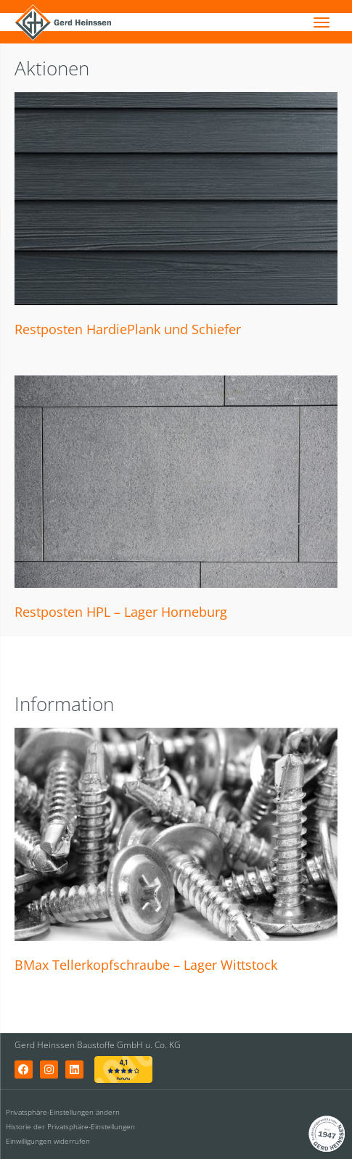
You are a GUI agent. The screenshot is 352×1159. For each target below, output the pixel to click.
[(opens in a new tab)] (176, 198)
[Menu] (321, 21)
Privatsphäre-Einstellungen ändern (63, 1112)
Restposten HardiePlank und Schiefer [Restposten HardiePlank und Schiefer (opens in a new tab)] (128, 329)
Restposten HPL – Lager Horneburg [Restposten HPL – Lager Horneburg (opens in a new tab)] (121, 611)
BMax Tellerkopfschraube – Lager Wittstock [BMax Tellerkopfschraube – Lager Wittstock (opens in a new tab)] (146, 964)
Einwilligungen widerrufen (48, 1141)
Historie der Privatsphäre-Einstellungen (70, 1126)
